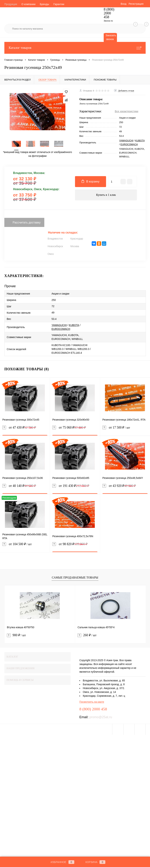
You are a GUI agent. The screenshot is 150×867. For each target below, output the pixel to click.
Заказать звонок (111, 37)
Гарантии (58, 4)
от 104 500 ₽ (24, 546)
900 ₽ (16, 635)
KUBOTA (140, 140)
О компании (28, 4)
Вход (123, 3)
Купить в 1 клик (106, 194)
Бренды (44, 4)
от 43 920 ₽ (119, 486)
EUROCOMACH (129, 144)
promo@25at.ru (100, 717)
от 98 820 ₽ (70, 544)
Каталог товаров (75, 48)
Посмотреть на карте (91, 701)
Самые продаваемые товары (75, 577)
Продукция (10, 4)
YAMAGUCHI (126, 140)
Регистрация (136, 3)
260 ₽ (87, 635)
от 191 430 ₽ (70, 486)
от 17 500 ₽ (125, 430)
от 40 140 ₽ (19, 486)
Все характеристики (126, 111)
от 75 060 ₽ (69, 427)
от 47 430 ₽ (19, 427)
